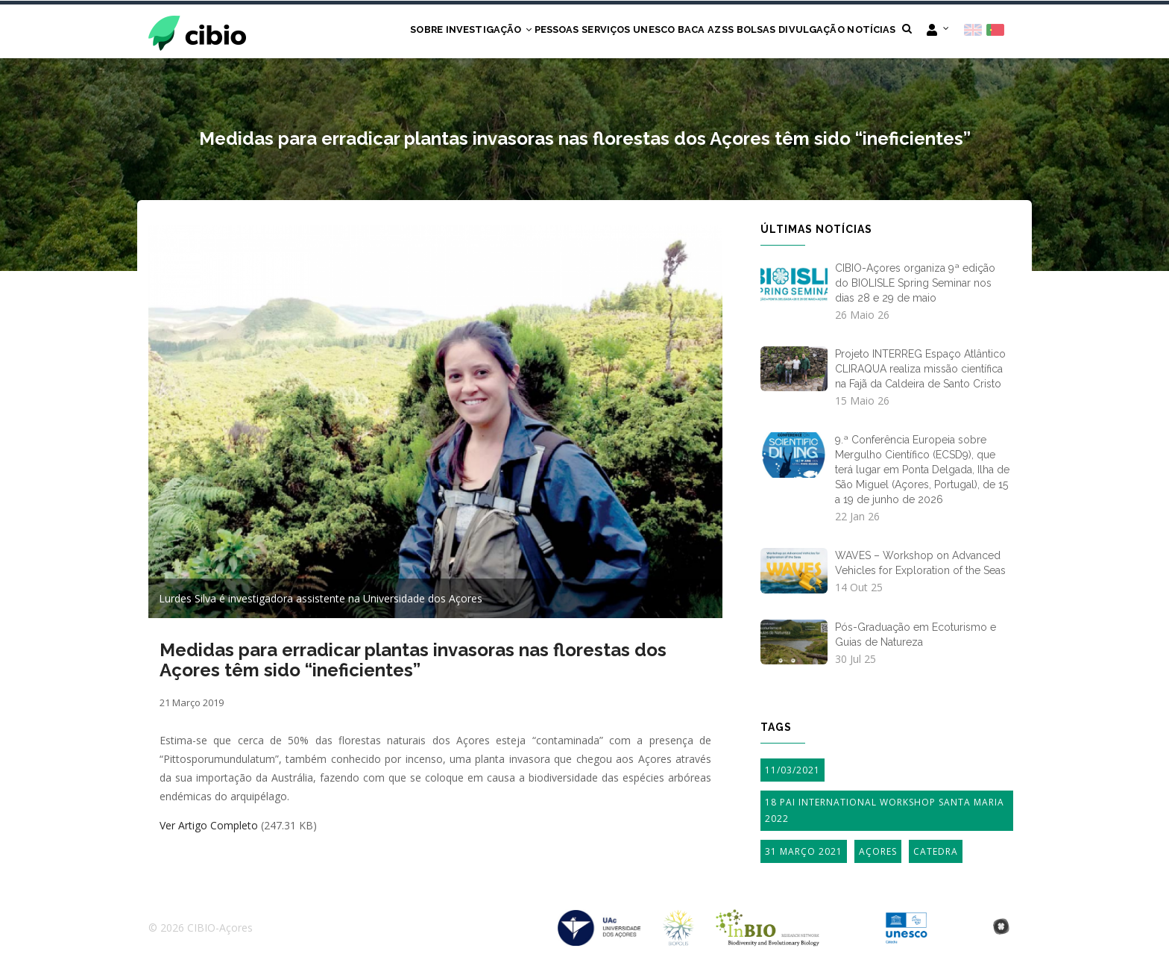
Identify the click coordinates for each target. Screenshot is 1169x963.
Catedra (935, 852)
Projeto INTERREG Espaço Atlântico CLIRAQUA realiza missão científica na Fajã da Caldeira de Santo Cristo (920, 370)
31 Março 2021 (803, 852)
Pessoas (496, 31)
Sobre (348, 31)
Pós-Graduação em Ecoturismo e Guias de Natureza (915, 635)
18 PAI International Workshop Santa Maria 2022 (884, 811)
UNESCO (610, 31)
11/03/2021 (792, 770)
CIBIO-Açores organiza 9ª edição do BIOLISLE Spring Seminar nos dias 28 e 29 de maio (915, 284)
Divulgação (799, 31)
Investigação (419, 31)
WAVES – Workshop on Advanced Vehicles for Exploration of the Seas (920, 564)
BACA (655, 31)
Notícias (867, 31)
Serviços (554, 31)
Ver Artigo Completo (209, 827)
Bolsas (736, 31)
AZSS (692, 31)
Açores (878, 852)
